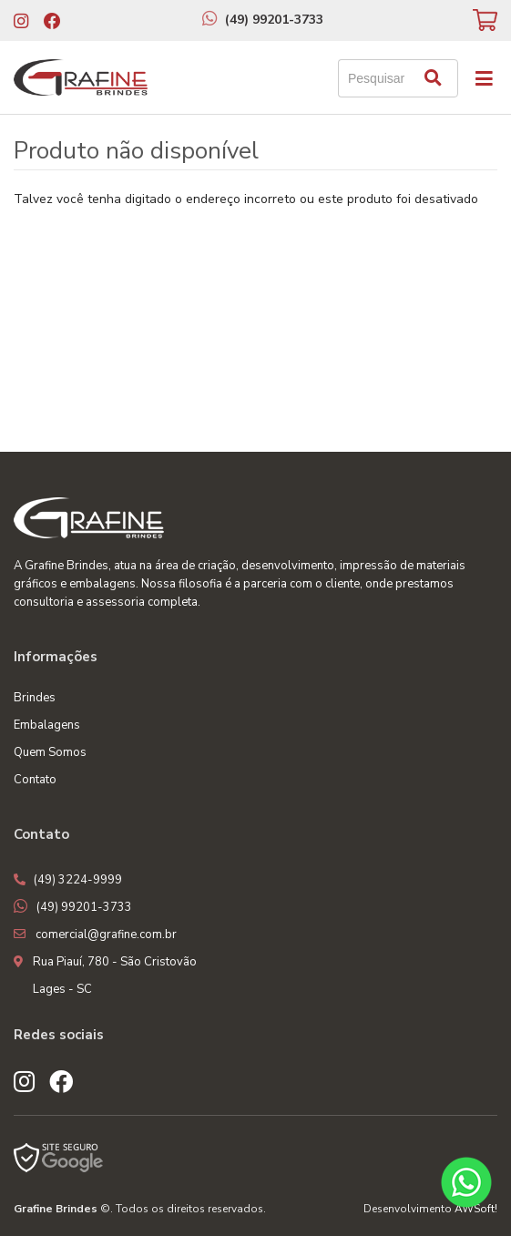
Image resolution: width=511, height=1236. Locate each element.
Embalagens (47, 725)
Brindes (35, 698)
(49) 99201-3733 (274, 19)
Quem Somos (50, 752)
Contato (35, 779)
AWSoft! (476, 1208)
